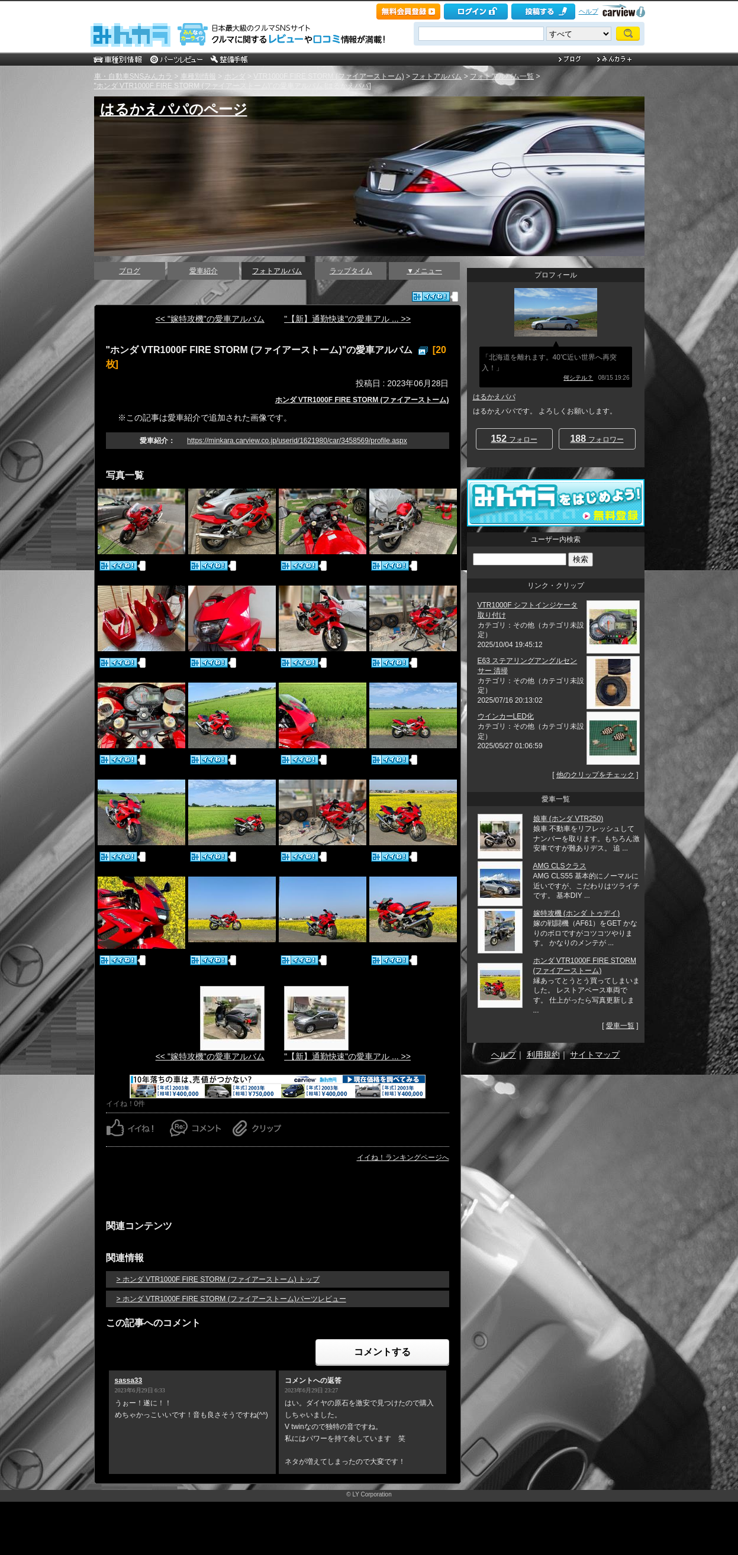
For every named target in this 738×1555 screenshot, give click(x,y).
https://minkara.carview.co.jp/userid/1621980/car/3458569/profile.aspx (297, 441)
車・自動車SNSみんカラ (133, 76)
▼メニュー (424, 271)
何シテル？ (578, 377)
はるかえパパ (494, 397)
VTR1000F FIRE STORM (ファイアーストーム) (328, 76)
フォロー (514, 439)
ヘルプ (588, 11)
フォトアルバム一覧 (502, 76)
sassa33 (129, 1380)
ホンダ (235, 76)
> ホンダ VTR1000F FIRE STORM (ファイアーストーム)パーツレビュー (231, 1299)
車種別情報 (198, 76)
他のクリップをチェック (595, 775)
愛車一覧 (620, 1025)
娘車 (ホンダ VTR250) (568, 818)
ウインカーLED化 (506, 716)
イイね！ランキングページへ (403, 1157)
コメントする (382, 1352)
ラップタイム (351, 271)
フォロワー (596, 439)
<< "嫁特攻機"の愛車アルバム (210, 319)
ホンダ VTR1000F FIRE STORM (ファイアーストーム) (362, 400)
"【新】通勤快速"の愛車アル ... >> (347, 319)
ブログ (129, 271)
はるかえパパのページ (173, 109)
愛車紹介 (203, 271)
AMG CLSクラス (559, 866)
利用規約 (543, 1054)
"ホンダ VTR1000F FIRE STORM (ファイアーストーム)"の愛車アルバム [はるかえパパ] (232, 86)
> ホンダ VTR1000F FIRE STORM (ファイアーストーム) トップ (218, 1279)
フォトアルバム (437, 76)
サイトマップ (595, 1054)
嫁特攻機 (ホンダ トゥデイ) (576, 913)
